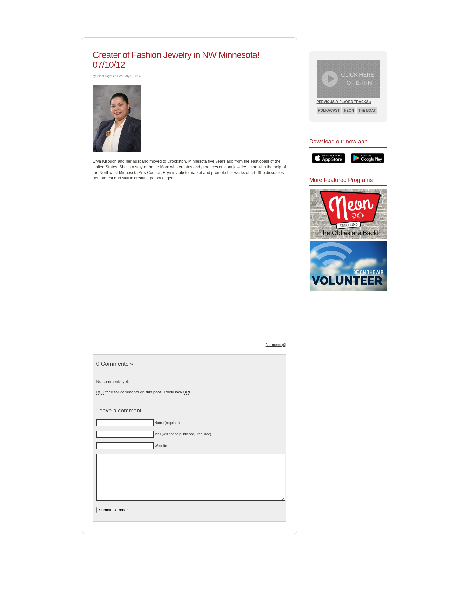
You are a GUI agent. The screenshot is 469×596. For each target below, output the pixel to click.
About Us (240, 4)
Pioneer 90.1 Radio (141, 15)
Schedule (265, 4)
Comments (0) (276, 345)
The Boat (367, 110)
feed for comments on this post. (129, 392)
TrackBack (176, 392)
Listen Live (293, 4)
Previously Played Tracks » (344, 102)
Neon (349, 110)
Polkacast (329, 110)
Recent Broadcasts (332, 4)
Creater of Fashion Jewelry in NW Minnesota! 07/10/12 (176, 60)
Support (216, 4)
